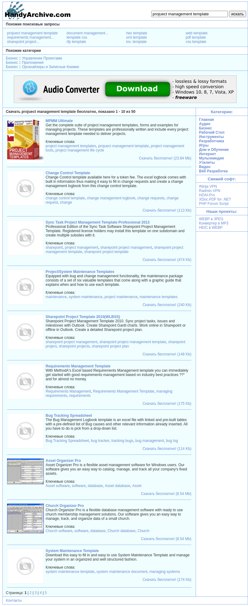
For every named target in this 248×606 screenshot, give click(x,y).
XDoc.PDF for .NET (215, 199)
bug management (149, 441)
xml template (136, 37)
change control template (65, 198)
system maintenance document (121, 572)
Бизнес (12, 58)
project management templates (71, 146)
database (95, 486)
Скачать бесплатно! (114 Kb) (167, 449)
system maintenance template (70, 572)
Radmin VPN (209, 191)
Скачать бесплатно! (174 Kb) (167, 579)
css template (196, 42)
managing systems (164, 572)
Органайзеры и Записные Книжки (50, 67)
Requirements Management (68, 391)
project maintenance (120, 297)
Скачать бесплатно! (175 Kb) (167, 403)
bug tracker (100, 441)
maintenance (56, 297)
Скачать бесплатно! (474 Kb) (167, 260)
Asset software (58, 486)
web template (197, 33)
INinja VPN (208, 186)
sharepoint (54, 247)
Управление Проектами (42, 58)
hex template (136, 33)
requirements (80, 395)
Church (143, 531)
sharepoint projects (74, 346)
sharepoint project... (23, 42)
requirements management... (30, 37)
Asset (136, 486)
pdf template (196, 37)
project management (81, 247)
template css (77, 37)
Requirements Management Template (123, 391)
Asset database (117, 486)
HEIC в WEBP (211, 227)
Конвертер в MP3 (213, 223)
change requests (151, 198)
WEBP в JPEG (211, 219)
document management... (87, 33)
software (78, 486)
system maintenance (85, 297)
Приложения (32, 62)
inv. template (136, 42)
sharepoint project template (106, 252)
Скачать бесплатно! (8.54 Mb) (166, 494)
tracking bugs (122, 441)
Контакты (14, 600)
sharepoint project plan (110, 346)
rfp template (76, 42)
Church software (59, 531)
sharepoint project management (126, 247)
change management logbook (111, 198)
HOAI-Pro (207, 195)
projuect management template (32, 33)
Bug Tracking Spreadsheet (67, 441)
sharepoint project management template (132, 342)
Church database (121, 531)
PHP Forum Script (213, 203)
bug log (172, 441)
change (66, 202)
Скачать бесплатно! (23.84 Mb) (165, 158)
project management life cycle (79, 150)
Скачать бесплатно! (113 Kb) (167, 210)
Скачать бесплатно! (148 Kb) (167, 354)
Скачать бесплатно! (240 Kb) (167, 305)
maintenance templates (159, 297)
